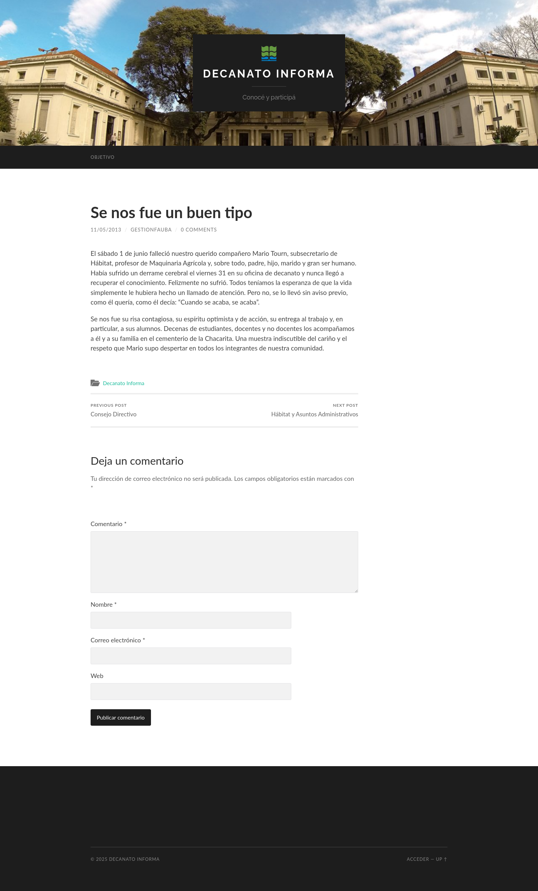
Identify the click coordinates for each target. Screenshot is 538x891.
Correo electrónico (118, 640)
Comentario (109, 523)
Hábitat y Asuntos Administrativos (314, 410)
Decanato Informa (269, 73)
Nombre (104, 604)
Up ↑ (441, 859)
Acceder (418, 859)
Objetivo (103, 157)
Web (97, 675)
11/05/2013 (106, 230)
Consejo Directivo (114, 410)
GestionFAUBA (151, 230)
